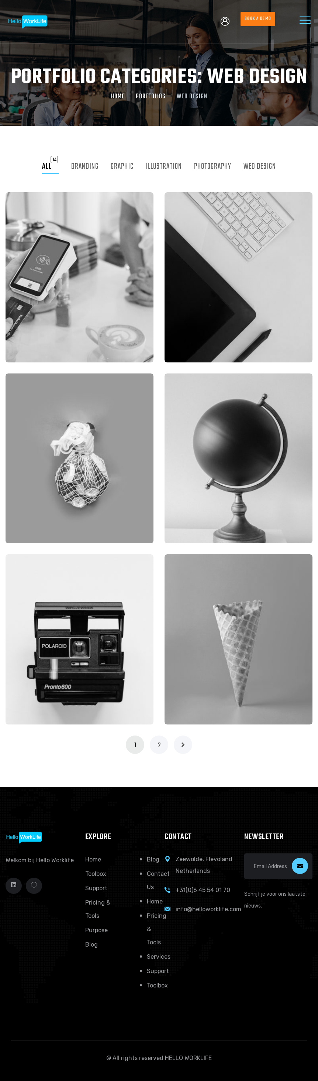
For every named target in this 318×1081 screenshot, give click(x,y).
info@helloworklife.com (208, 909)
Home (118, 96)
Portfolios (151, 96)
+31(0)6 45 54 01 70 (203, 890)
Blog (91, 944)
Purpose (96, 930)
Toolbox (95, 873)
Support (96, 888)
